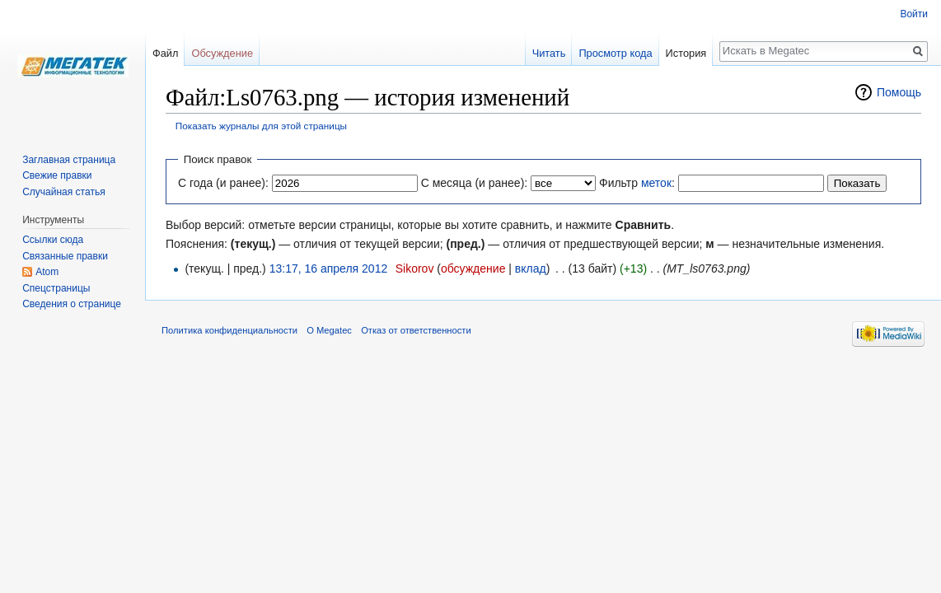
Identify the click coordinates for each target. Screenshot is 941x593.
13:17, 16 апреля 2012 (328, 268)
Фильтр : (637, 182)
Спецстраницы (56, 288)
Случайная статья (63, 192)
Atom (47, 272)
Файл (165, 53)
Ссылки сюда (52, 239)
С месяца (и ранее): (474, 182)
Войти (914, 14)
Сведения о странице (71, 304)
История (686, 53)
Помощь (899, 92)
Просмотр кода (615, 53)
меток (656, 182)
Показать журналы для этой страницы (261, 125)
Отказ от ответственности (416, 330)
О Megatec (329, 330)
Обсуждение (222, 53)
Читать (549, 53)
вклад (530, 268)
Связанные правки (65, 256)
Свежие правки (56, 175)
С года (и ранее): (223, 182)
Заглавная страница (68, 160)
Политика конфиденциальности (229, 330)
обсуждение (473, 268)
